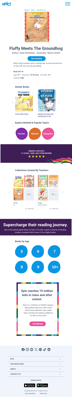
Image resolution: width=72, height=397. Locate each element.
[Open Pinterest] (40, 349)
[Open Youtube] (31, 349)
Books (32, 10)
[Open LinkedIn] (48, 349)
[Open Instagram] (27, 349)
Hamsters (26, 10)
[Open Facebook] (23, 349)
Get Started (38, 323)
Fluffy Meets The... (41, 10)
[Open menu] (67, 4)
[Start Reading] (37, 58)
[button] (23, 192)
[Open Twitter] (36, 349)
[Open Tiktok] (44, 349)
